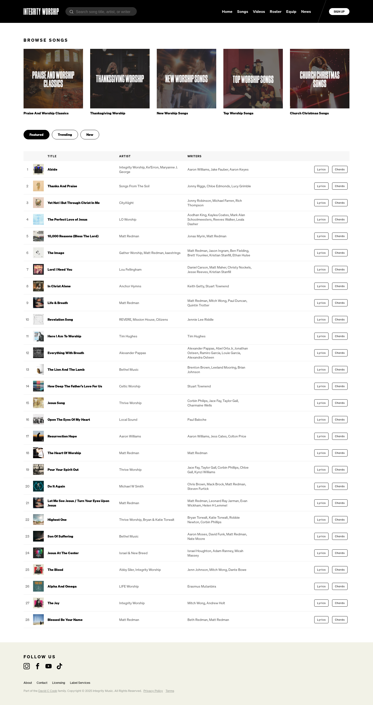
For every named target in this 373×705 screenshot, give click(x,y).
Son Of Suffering (60, 536)
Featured (36, 134)
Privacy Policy (153, 691)
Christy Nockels (239, 267)
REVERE (125, 319)
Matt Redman (129, 236)
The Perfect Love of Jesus (67, 219)
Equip (291, 11)
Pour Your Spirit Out (63, 469)
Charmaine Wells (199, 405)
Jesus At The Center (63, 553)
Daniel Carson (197, 267)
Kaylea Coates (218, 215)
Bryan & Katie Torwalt (158, 519)
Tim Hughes (128, 336)
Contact (42, 683)
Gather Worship (130, 252)
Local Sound (128, 419)
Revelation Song (60, 319)
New (89, 134)
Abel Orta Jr (224, 348)
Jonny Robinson (199, 200)
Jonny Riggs (196, 186)
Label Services (80, 683)
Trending (65, 134)
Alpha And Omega (62, 586)
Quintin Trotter (198, 305)
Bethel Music (128, 369)
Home (227, 11)
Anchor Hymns (130, 286)
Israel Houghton (199, 550)
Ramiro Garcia (210, 352)
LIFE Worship (129, 586)
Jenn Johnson (197, 569)
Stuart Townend (217, 286)
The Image (56, 252)
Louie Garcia (231, 352)
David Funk (217, 534)
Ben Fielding (239, 250)
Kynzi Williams (204, 472)
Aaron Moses (197, 534)
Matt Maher (217, 267)
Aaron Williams (198, 169)
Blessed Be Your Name (65, 619)
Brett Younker (197, 255)
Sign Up (339, 11)
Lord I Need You (60, 269)
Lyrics (321, 169)
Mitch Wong (217, 300)
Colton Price (237, 436)
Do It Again (56, 486)
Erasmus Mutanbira (201, 586)
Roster (275, 11)
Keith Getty (195, 286)
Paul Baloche (196, 419)
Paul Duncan (237, 300)
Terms (170, 691)
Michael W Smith (131, 486)
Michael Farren (223, 200)
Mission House (144, 319)
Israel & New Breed (133, 553)
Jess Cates (219, 436)
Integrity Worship (132, 167)
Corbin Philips (197, 400)
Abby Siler (126, 569)
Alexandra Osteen (200, 357)
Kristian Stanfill (220, 255)
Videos (259, 11)
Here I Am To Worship (64, 336)
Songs (242, 11)
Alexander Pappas (132, 352)
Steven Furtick (198, 488)
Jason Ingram (219, 250)
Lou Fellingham (130, 269)
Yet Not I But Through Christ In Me (74, 202)
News (306, 11)
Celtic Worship (129, 386)
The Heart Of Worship (64, 453)
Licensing (58, 683)
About (28, 683)
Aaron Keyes (239, 169)
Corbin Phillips (228, 467)
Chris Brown (196, 484)
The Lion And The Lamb (66, 369)
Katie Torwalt (218, 517)
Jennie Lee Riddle (200, 319)
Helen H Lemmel (214, 505)
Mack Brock (215, 484)
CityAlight (126, 202)
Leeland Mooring (223, 367)
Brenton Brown (198, 367)
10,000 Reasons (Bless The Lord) (73, 236)
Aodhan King (196, 215)
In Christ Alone (59, 286)
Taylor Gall (230, 400)
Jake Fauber (219, 169)
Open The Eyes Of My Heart (69, 419)
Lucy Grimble (241, 186)
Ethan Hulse (241, 255)
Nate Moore (196, 538)
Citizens (162, 319)
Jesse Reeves (197, 271)
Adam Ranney (223, 550)
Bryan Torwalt (197, 517)
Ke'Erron (152, 167)
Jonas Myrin (196, 236)
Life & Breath (58, 302)
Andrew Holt (215, 603)
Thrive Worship (130, 403)
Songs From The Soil (134, 186)
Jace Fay (215, 400)
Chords (340, 169)
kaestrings (173, 252)
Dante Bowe (237, 569)
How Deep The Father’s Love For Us (75, 386)
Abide (52, 169)
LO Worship (127, 219)
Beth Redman (197, 619)
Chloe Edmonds (218, 186)
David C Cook (47, 691)
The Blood (55, 569)
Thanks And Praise (62, 186)
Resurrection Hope (62, 436)
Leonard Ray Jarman (224, 500)
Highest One (57, 519)
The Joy (53, 603)
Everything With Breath (66, 352)
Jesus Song (56, 403)
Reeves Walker (224, 219)
